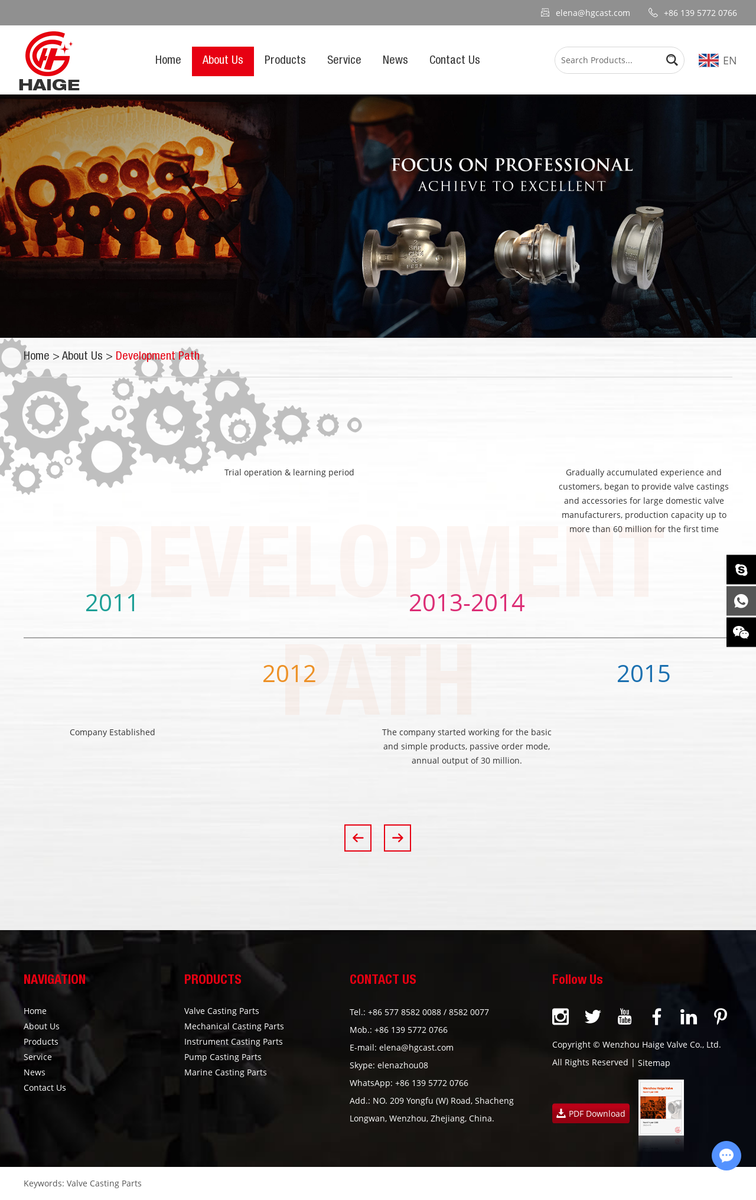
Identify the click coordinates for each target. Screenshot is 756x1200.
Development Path (158, 357)
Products (285, 61)
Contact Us (454, 61)
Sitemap (654, 1062)
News (395, 61)
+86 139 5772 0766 (431, 1082)
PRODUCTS (213, 980)
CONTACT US (383, 980)
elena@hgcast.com (593, 12)
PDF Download (590, 1113)
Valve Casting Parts (221, 1010)
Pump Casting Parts (223, 1056)
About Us (223, 61)
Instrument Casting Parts (233, 1041)
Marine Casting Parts (225, 1072)
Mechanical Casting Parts (234, 1026)
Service (344, 61)
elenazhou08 (402, 1065)
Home (168, 61)
